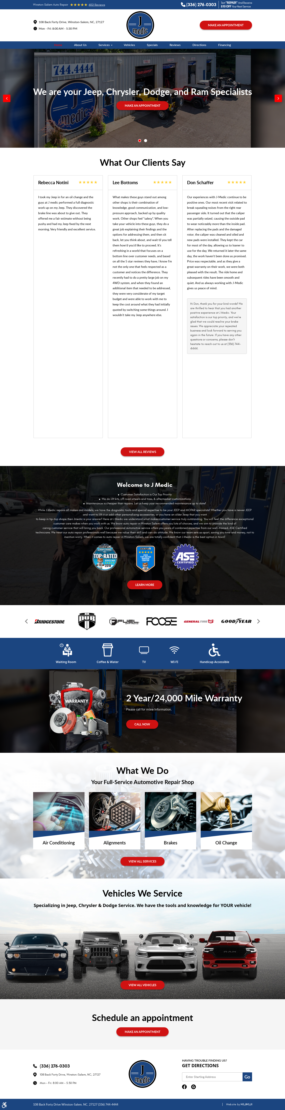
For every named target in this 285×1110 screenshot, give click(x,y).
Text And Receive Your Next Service (236, 4)
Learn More (144, 585)
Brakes (170, 843)
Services (104, 45)
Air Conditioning (59, 843)
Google (193, 1087)
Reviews (175, 45)
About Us (80, 45)
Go (247, 1077)
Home (58, 45)
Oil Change (226, 843)
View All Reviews (142, 452)
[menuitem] (58, 45)
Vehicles (129, 45)
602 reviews (97, 4)
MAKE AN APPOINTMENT (226, 25)
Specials (152, 45)
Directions (199, 45)
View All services (142, 861)
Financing (224, 45)
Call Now (142, 724)
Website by (235, 1104)
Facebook (184, 1087)
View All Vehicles (142, 985)
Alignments (115, 843)
